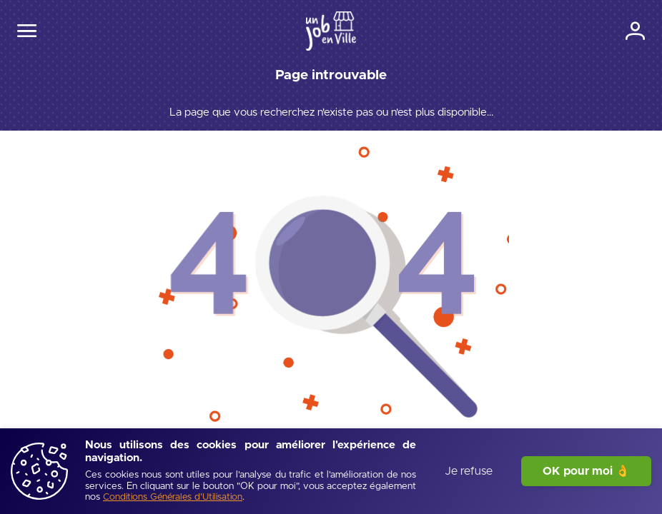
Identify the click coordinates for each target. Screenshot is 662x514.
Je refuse (469, 471)
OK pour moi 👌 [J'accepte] (586, 471)
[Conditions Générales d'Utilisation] (172, 498)
